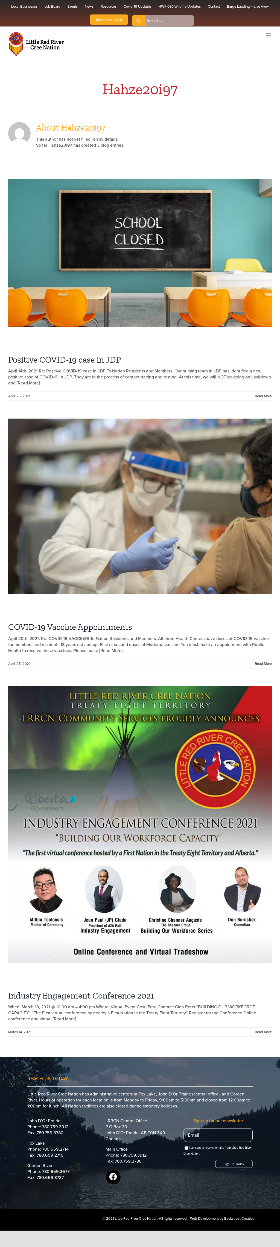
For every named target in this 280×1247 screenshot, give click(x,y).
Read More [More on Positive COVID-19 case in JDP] (263, 396)
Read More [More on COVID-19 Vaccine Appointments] (263, 664)
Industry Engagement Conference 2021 (81, 995)
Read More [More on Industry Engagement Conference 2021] (263, 1032)
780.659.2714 (55, 1149)
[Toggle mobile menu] (269, 35)
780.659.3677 (55, 1171)
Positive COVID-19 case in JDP (64, 359)
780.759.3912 (55, 1127)
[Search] (138, 20)
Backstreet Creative (239, 1218)
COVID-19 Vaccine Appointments (70, 627)
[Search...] (163, 20)
